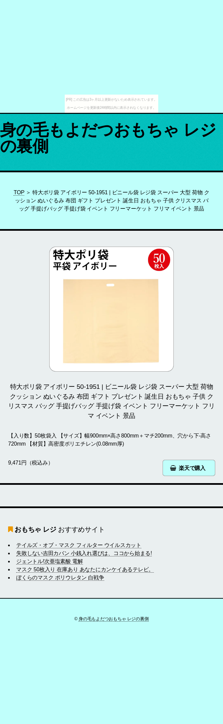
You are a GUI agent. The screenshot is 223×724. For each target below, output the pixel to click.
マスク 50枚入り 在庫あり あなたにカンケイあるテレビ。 (85, 569)
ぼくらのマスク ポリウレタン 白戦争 (60, 577)
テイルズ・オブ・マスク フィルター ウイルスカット (78, 545)
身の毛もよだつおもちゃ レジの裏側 (108, 138)
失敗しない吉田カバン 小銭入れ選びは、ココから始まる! (84, 553)
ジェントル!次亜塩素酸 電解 (49, 561)
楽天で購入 (192, 468)
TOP (18, 192)
